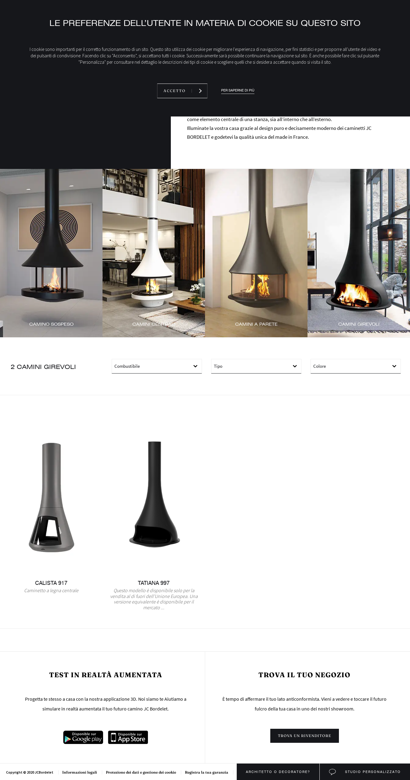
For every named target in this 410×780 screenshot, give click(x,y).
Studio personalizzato (372, 772)
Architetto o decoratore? (278, 772)
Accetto (175, 90)
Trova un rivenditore (304, 735)
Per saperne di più (237, 90)
